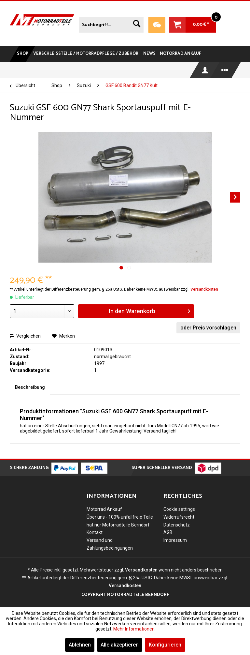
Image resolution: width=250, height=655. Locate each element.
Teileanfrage (157, 24)
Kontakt (95, 532)
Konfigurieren (165, 645)
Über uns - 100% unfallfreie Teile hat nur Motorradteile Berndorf (120, 520)
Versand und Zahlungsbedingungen (110, 544)
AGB (168, 532)
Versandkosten (204, 289)
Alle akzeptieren (120, 645)
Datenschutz (176, 524)
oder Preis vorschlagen (208, 328)
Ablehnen (80, 645)
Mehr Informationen (134, 629)
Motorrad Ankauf (104, 509)
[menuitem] (111, 23)
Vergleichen (25, 336)
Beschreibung (30, 387)
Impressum (175, 540)
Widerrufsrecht (178, 517)
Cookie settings (179, 509)
